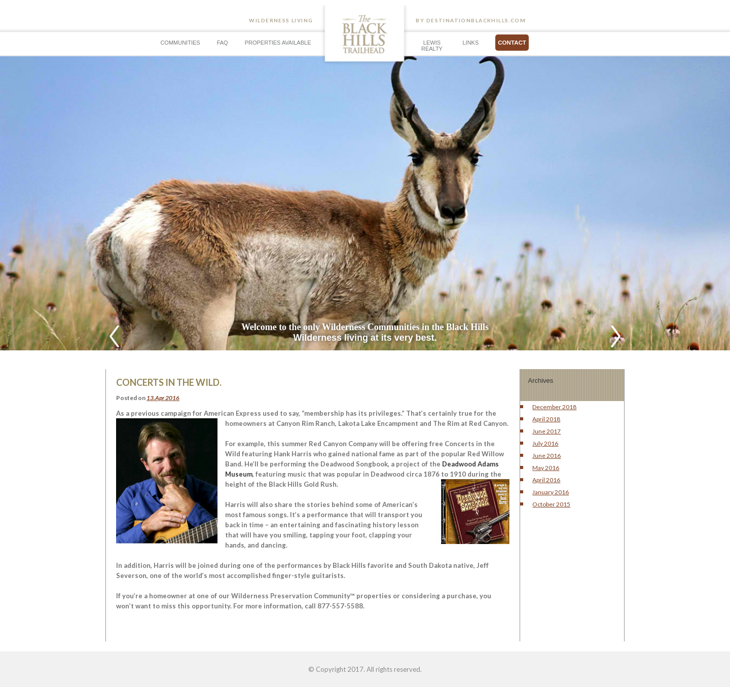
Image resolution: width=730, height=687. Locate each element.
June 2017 (546, 431)
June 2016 (546, 455)
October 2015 (551, 504)
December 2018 (554, 407)
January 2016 (550, 492)
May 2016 (545, 468)
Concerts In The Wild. (169, 382)
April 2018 (546, 419)
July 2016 (545, 443)
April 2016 (546, 480)
